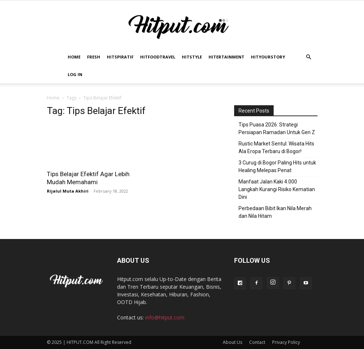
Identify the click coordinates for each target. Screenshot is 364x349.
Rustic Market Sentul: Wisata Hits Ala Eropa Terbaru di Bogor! (276, 147)
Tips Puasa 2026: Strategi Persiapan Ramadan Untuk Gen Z (277, 128)
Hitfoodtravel (157, 57)
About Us (232, 342)
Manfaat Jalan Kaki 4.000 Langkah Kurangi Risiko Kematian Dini (277, 189)
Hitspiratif (120, 57)
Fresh (93, 57)
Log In (75, 74)
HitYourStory (268, 57)
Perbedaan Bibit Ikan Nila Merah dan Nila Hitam (275, 212)
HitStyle (192, 57)
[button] (309, 57)
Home (74, 57)
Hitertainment (226, 57)
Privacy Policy (286, 342)
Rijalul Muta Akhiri (68, 191)
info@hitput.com (164, 317)
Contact (257, 342)
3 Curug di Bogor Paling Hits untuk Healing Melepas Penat (277, 166)
